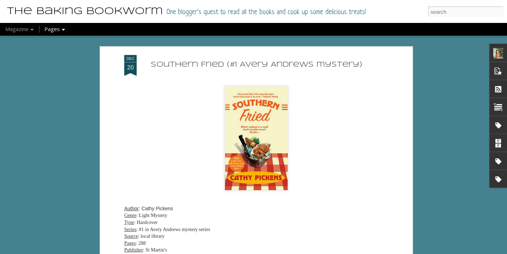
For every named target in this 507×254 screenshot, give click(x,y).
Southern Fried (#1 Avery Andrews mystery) (256, 51)
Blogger (255, 250)
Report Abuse (276, 250)
